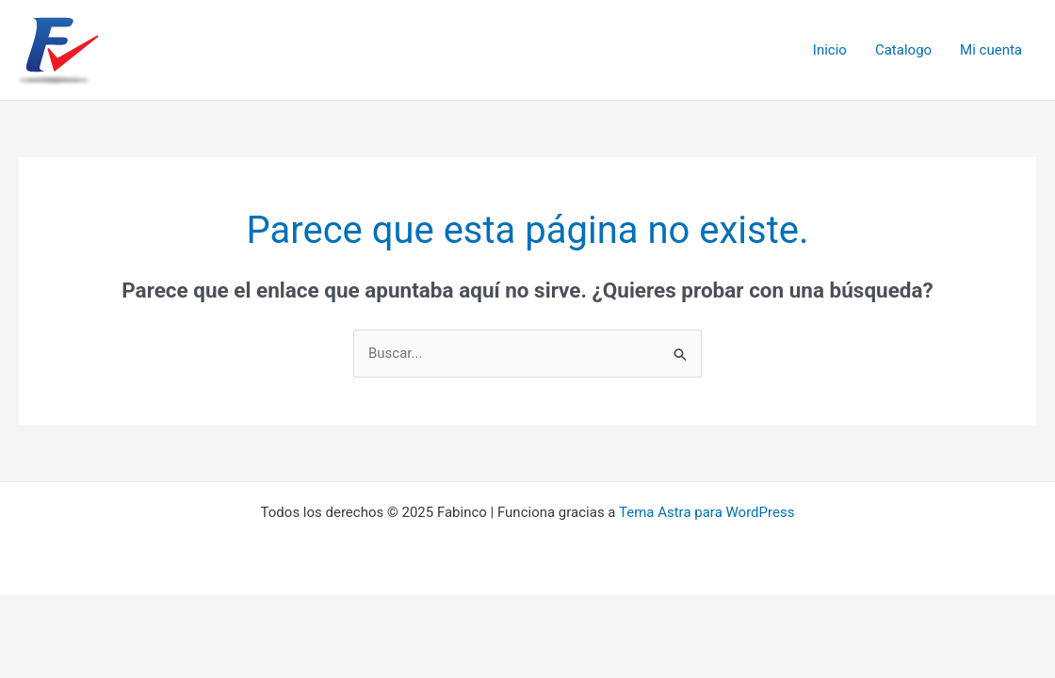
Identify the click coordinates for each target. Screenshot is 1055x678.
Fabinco (171, 49)
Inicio (830, 49)
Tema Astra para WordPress (706, 512)
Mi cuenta (991, 49)
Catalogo (903, 49)
